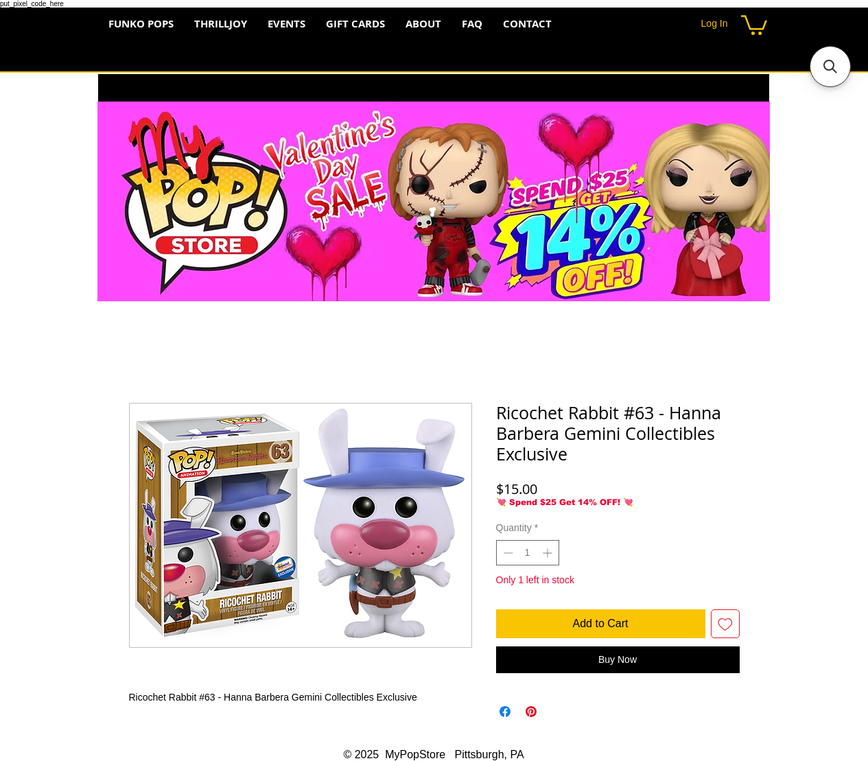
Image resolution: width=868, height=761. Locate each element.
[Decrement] (506, 553)
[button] (754, 24)
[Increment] (548, 553)
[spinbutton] (527, 553)
